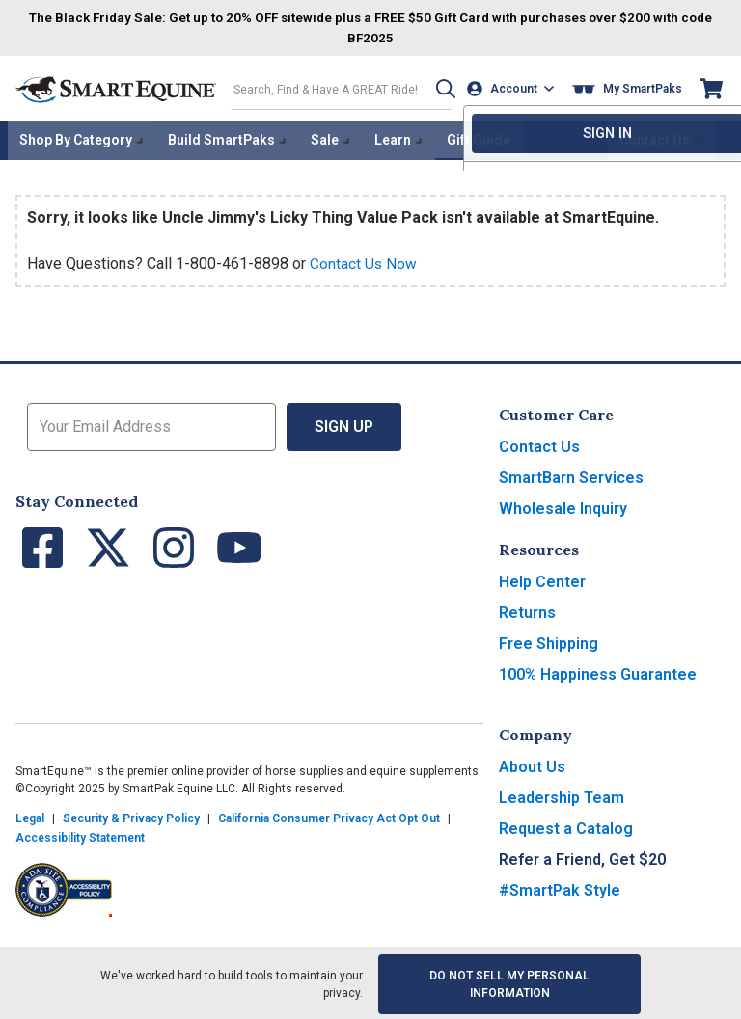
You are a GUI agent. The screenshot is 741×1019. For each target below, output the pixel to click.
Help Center (542, 579)
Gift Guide (478, 139)
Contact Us (539, 444)
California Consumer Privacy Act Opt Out (329, 815)
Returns (527, 610)
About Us (532, 764)
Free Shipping (548, 640)
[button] (439, 88)
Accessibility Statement (80, 835)
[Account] (512, 88)
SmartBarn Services (571, 475)
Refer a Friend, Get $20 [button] (582, 856)
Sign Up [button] (344, 424)
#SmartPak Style (559, 887)
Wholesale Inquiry (563, 505)
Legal (29, 815)
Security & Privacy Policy (131, 815)
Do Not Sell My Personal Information (509, 981)
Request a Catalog (566, 826)
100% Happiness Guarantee (598, 671)
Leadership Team (561, 795)
